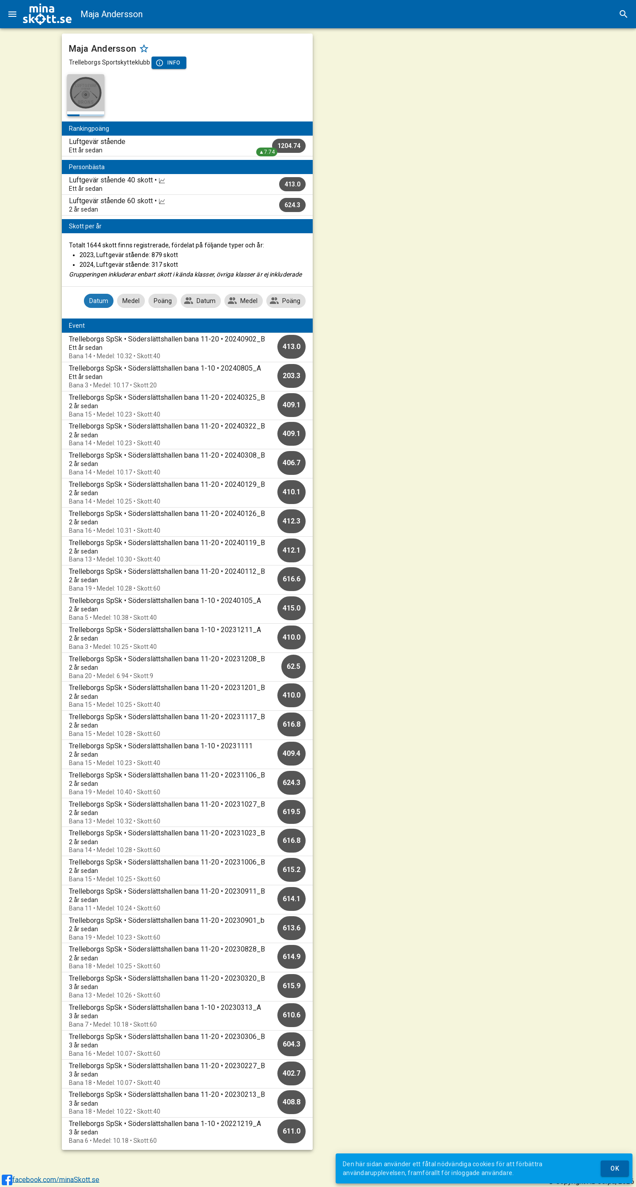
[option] (187, 347)
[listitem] (187, 146)
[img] (47, 14)
